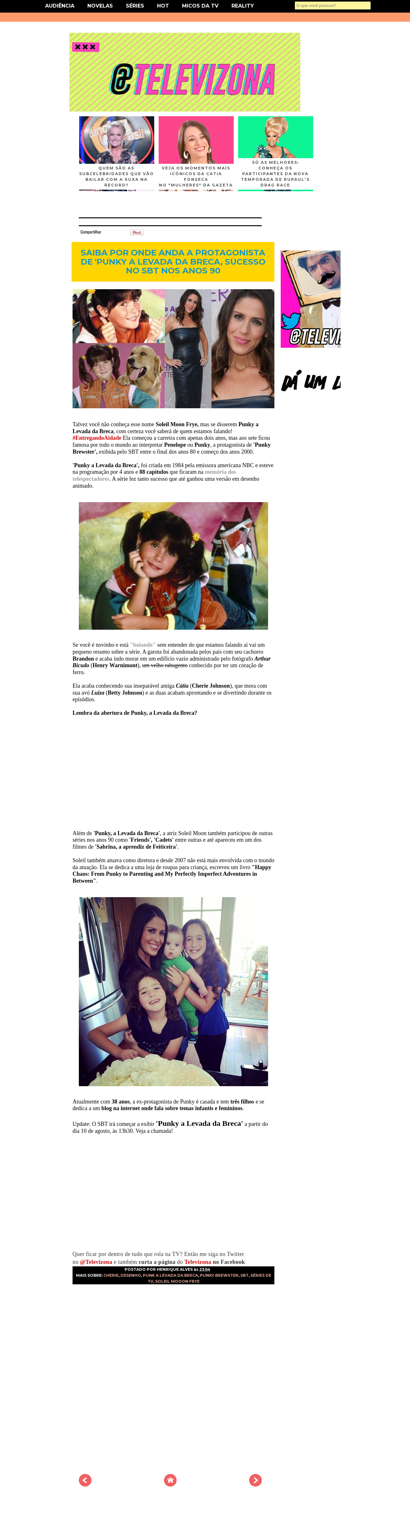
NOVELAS (100, 6)
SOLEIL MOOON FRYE (177, 1281)
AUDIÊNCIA (59, 6)
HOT (163, 6)
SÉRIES (135, 6)
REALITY (242, 6)
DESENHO (130, 1275)
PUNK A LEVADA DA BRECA (170, 1275)
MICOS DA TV (200, 6)
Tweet (111, 231)
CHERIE (111, 1275)
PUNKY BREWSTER (219, 1275)
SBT (244, 1275)
